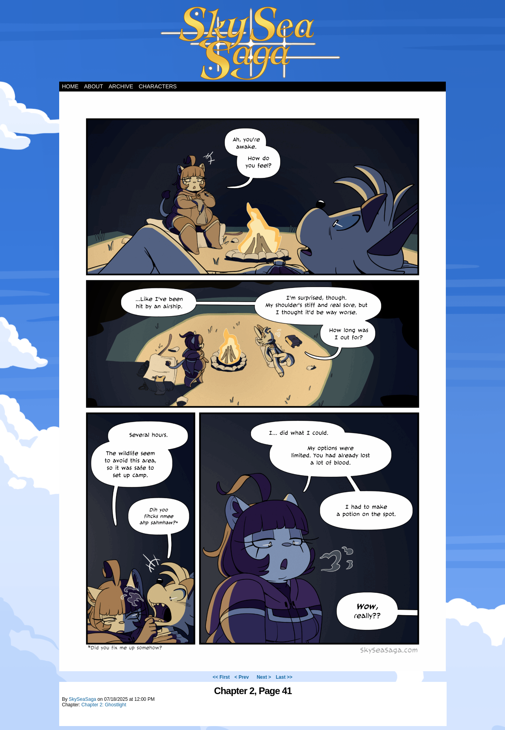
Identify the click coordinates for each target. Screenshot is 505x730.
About (93, 86)
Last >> (284, 677)
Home (70, 86)
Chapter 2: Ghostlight (103, 705)
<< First (221, 677)
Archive (120, 86)
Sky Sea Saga (252, 43)
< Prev (241, 677)
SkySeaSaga (82, 699)
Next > (264, 677)
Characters (157, 86)
